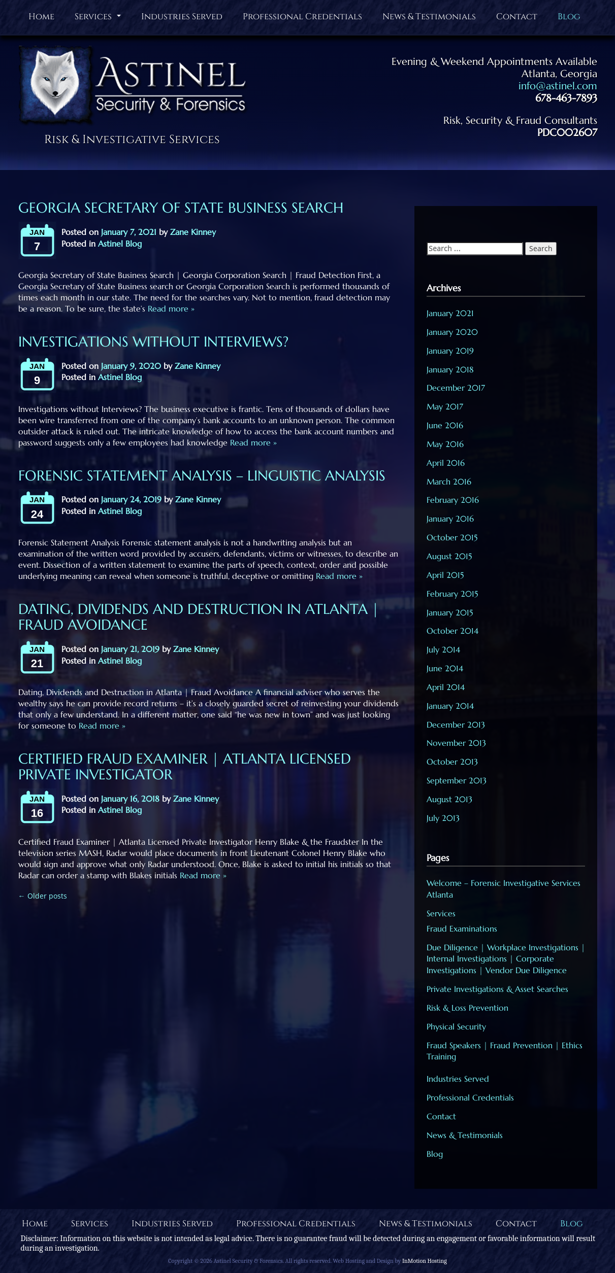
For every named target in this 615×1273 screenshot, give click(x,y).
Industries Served (181, 16)
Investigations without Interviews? (153, 342)
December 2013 (456, 724)
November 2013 (456, 743)
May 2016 (445, 444)
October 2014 (452, 631)
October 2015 (452, 537)
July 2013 (443, 818)
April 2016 (446, 463)
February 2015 (452, 594)
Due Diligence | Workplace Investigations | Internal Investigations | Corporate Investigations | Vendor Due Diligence (506, 959)
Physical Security (456, 1026)
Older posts (42, 896)
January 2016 (450, 518)
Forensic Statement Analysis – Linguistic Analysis (201, 476)
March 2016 (449, 481)
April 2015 (445, 575)
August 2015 (449, 556)
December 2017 (456, 388)
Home (41, 16)
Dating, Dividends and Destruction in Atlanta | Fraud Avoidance (198, 617)
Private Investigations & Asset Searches (497, 989)
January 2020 (452, 332)
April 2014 (446, 687)
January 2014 (450, 706)
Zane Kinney (193, 232)
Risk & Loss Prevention (467, 1008)
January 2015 (450, 612)
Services (99, 19)
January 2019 (450, 351)
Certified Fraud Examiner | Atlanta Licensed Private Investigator (184, 766)
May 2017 (445, 406)
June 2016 (445, 425)
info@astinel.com (558, 86)
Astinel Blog (120, 243)
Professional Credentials (302, 16)
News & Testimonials (429, 16)
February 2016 (453, 500)
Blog (569, 16)
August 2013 (449, 799)
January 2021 (450, 313)
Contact (516, 16)
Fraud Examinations (462, 928)
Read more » (170, 308)
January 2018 (450, 369)
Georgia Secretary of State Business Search (180, 208)
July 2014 (443, 649)
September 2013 (457, 780)
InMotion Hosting (424, 1260)
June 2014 (445, 668)
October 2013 (452, 761)
